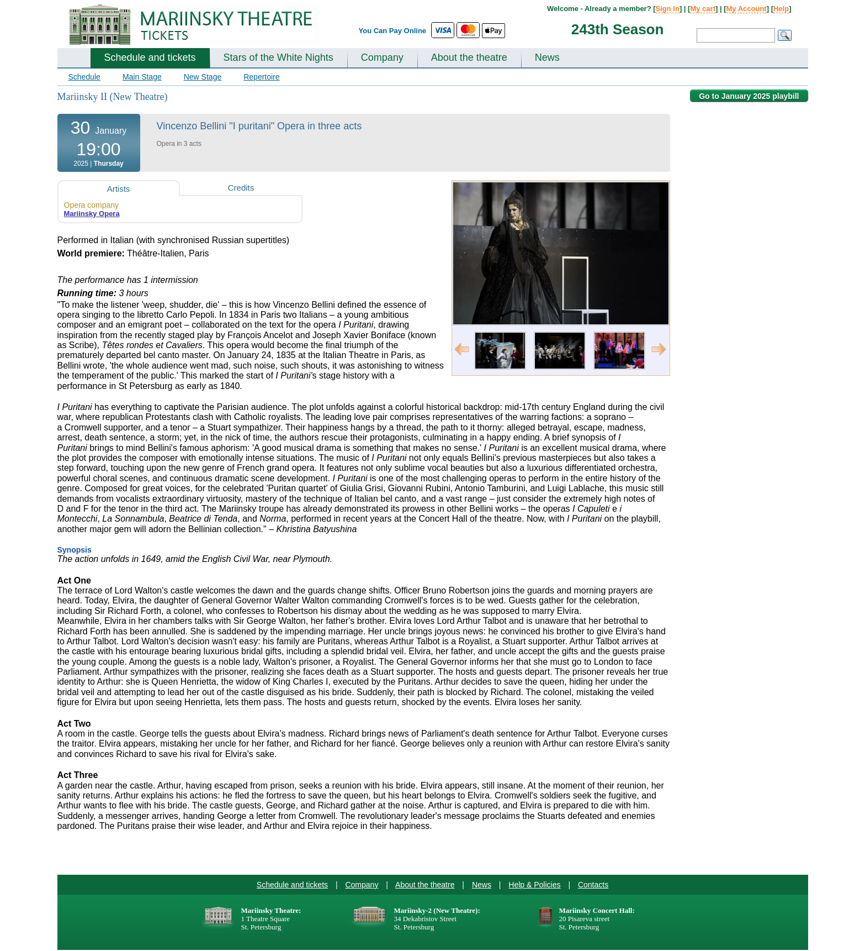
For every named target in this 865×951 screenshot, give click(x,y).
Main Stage (142, 76)
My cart (702, 8)
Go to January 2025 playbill (749, 96)
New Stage (202, 76)
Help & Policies (534, 884)
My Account (746, 8)
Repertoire (261, 76)
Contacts (593, 884)
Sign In (668, 8)
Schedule (84, 76)
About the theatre (469, 57)
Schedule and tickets (150, 57)
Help (781, 8)
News (547, 57)
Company (382, 57)
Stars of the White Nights (278, 57)
